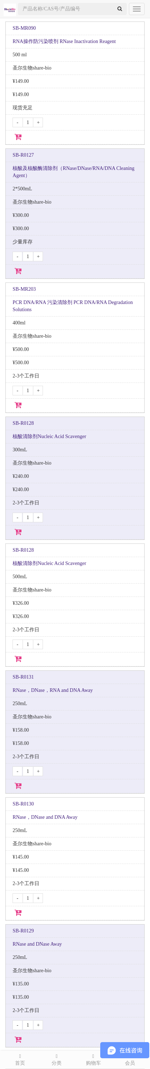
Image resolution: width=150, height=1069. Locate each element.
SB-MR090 (24, 28)
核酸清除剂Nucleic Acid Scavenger (49, 436)
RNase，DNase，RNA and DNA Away (53, 690)
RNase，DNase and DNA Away (45, 817)
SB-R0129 (23, 930)
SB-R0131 (23, 677)
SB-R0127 (23, 155)
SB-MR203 (24, 289)
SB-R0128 (23, 423)
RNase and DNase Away (37, 944)
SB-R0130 (23, 804)
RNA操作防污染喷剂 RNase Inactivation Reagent (64, 41)
